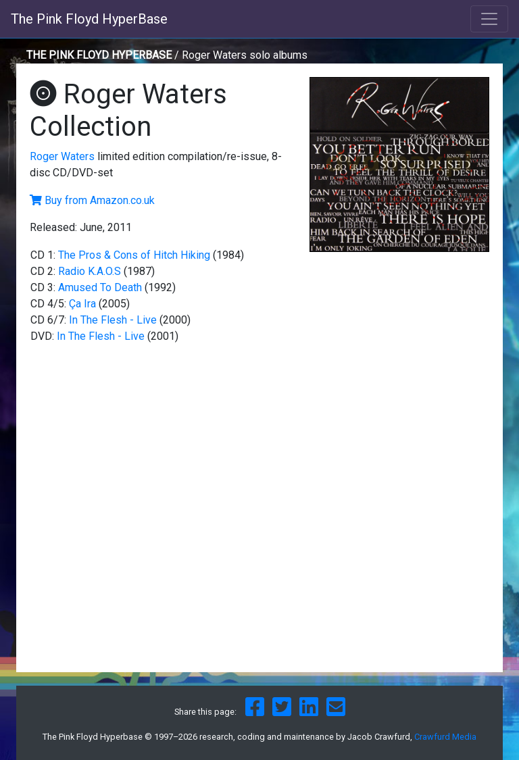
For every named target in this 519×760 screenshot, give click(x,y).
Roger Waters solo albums (244, 55)
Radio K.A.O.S (89, 271)
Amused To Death (100, 287)
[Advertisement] (399, 352)
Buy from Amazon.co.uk (100, 200)
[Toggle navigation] (489, 18)
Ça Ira (82, 303)
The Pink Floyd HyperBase (89, 19)
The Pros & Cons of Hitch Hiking (134, 255)
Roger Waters (62, 156)
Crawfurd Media (445, 737)
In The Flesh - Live (113, 319)
